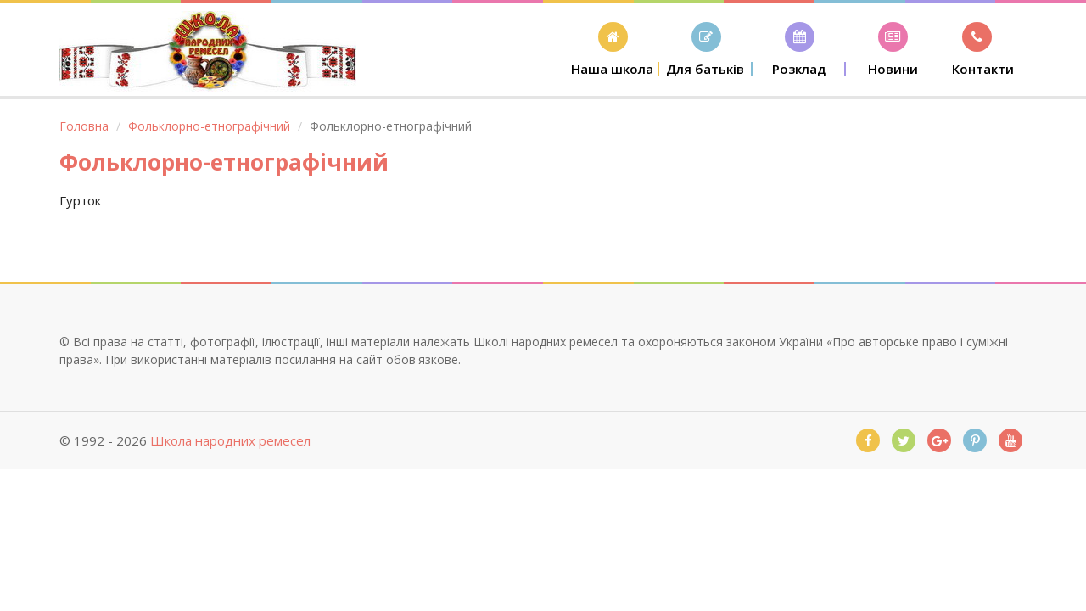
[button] (612, 49)
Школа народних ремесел (230, 440)
